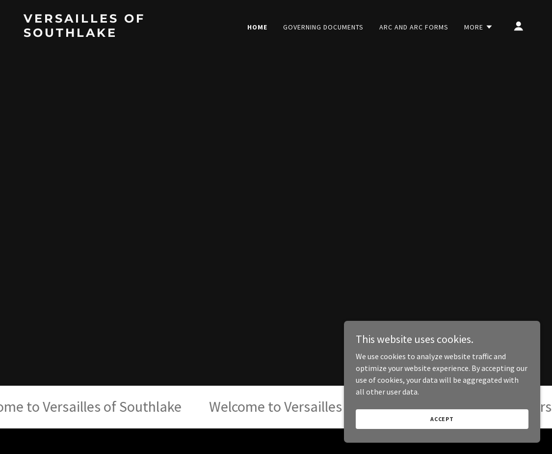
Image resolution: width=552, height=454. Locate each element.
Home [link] (257, 27)
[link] (94, 34)
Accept (442, 425)
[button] (478, 27)
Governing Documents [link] (323, 27)
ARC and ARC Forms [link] (413, 27)
